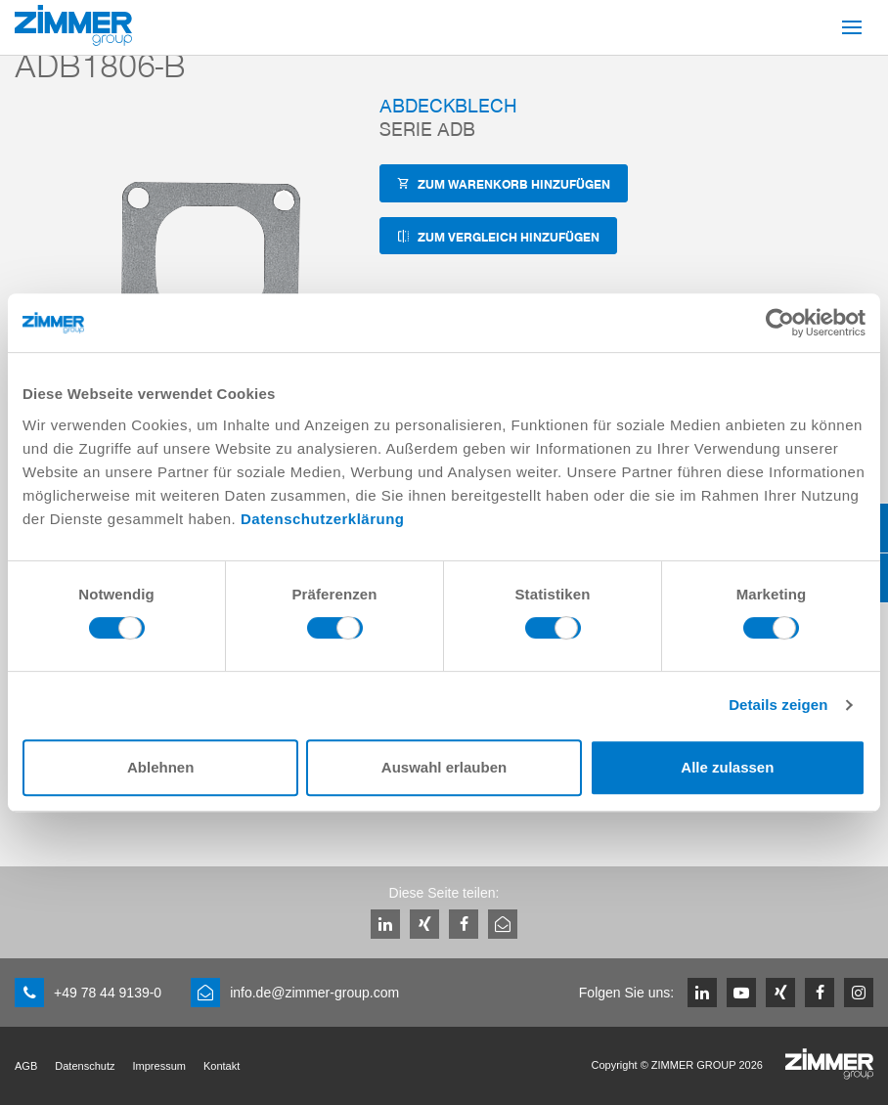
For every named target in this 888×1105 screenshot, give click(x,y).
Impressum (159, 1066)
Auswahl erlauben (444, 767)
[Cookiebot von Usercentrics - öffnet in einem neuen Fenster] (780, 322)
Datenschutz (84, 1066)
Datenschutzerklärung (323, 518)
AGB (26, 1066)
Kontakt (221, 1066)
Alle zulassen (727, 767)
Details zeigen (778, 704)
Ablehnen (160, 767)
